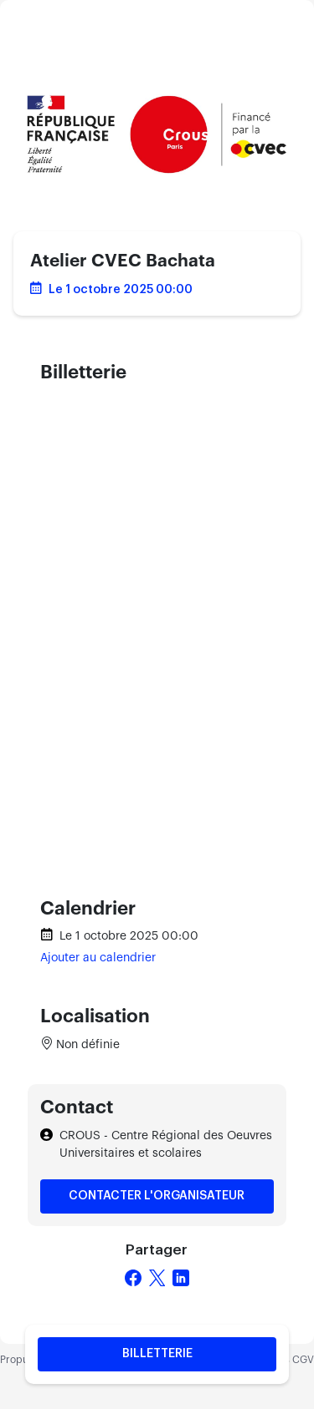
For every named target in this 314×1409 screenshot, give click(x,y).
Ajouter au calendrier (98, 958)
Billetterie (157, 1354)
